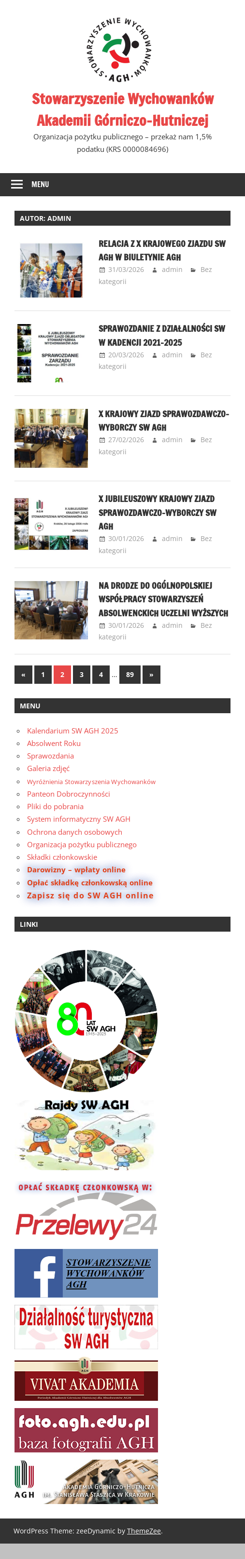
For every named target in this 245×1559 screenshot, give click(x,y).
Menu (40, 184)
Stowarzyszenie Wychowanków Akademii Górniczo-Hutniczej (122, 109)
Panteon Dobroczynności (68, 808)
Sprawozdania (50, 771)
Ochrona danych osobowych (74, 847)
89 (130, 689)
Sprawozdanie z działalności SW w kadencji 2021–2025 (163, 335)
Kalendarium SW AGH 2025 (72, 745)
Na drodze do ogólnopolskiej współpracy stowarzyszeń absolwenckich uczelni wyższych (162, 607)
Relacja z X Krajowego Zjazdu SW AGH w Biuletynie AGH (162, 250)
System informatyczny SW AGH (78, 834)
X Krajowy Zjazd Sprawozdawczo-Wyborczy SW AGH (164, 427)
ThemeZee (144, 1545)
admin (172, 269)
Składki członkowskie (62, 872)
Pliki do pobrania (55, 822)
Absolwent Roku (54, 758)
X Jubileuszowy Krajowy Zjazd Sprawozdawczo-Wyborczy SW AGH (164, 514)
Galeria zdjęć (48, 783)
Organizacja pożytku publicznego (82, 859)
